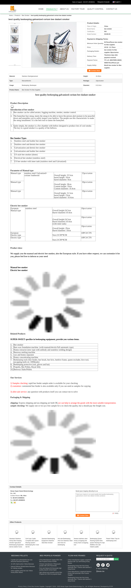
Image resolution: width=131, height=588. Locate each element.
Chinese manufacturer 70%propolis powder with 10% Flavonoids (50, 565)
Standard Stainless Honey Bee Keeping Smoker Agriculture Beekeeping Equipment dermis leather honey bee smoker (16, 544)
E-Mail (98, 568)
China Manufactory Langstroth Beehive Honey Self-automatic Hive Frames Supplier (79, 573)
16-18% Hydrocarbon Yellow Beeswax (22, 564)
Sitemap (105, 568)
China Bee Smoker (33, 586)
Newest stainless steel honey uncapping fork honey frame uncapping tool (81, 542)
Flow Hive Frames (76, 555)
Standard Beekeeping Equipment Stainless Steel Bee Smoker (48, 541)
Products (51, 9)
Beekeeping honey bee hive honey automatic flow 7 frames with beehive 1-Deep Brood (80, 567)
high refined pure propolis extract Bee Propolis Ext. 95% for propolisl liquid (50, 573)
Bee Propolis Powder (50, 555)
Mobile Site (100, 571)
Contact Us (111, 9)
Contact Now (95, 70)
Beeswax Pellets (19, 555)
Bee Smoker (25, 15)
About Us (64, 9)
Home (41, 9)
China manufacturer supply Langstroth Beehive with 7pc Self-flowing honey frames (79, 561)
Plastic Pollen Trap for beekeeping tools (112, 539)
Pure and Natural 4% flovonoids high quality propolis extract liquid (50, 569)
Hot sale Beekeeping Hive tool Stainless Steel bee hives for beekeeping (65, 542)
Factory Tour (78, 9)
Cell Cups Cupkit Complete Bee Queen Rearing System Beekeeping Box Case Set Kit (32, 543)
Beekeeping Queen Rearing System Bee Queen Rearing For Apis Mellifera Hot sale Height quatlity (97, 543)
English (118, 1)
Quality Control (95, 9)
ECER (111, 586)
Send (116, 559)
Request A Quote (104, 2)
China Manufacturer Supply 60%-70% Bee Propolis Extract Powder (50, 560)
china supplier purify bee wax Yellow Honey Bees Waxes (22, 571)
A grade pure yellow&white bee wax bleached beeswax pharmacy (21, 560)
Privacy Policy (22, 586)
